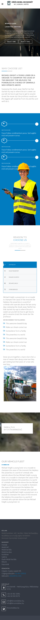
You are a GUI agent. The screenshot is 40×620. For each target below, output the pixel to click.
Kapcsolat (5, 564)
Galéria (4, 557)
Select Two (25, 41)
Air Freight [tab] (9, 264)
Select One (11, 41)
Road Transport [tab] (11, 271)
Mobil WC (5, 547)
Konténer (5, 554)
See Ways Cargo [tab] (11, 283)
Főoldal (4, 545)
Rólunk (4, 562)
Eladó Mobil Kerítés (9, 559)
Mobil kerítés (7, 550)
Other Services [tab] (10, 289)
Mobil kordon (7, 552)
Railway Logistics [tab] (11, 277)
